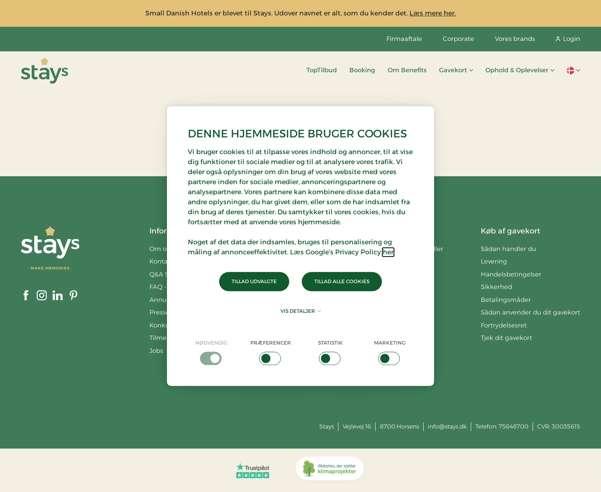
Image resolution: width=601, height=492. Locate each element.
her (388, 252)
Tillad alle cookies (341, 281)
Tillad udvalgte (254, 281)
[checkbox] (211, 352)
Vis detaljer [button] (300, 311)
